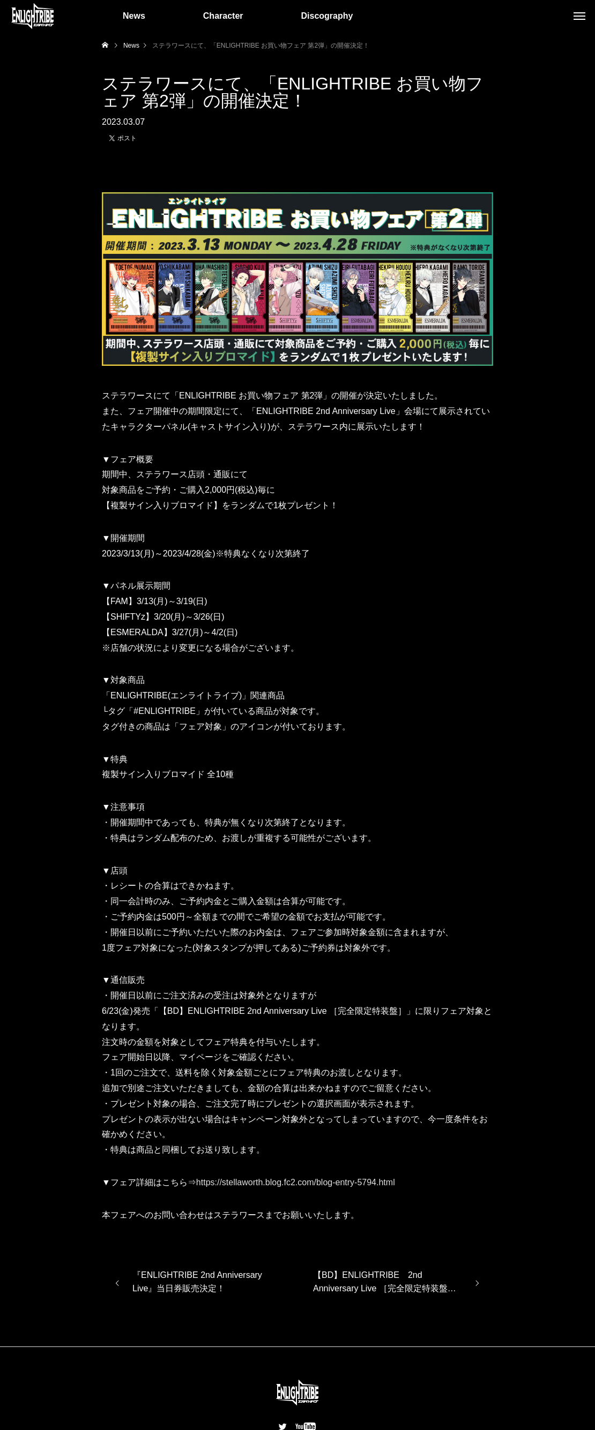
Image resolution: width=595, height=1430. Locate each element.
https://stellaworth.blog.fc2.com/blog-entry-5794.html (295, 1182)
